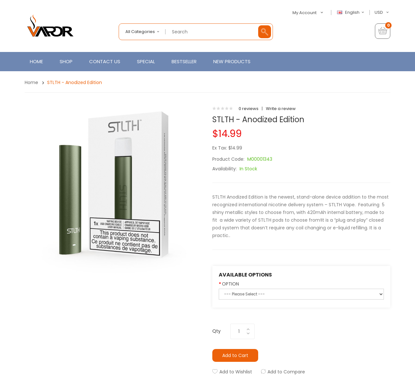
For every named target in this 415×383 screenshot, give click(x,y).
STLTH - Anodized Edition (74, 82)
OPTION (230, 284)
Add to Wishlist (235, 372)
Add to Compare (286, 372)
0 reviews (248, 109)
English (351, 12)
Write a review (281, 109)
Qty (216, 331)
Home (31, 82)
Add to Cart (235, 355)
